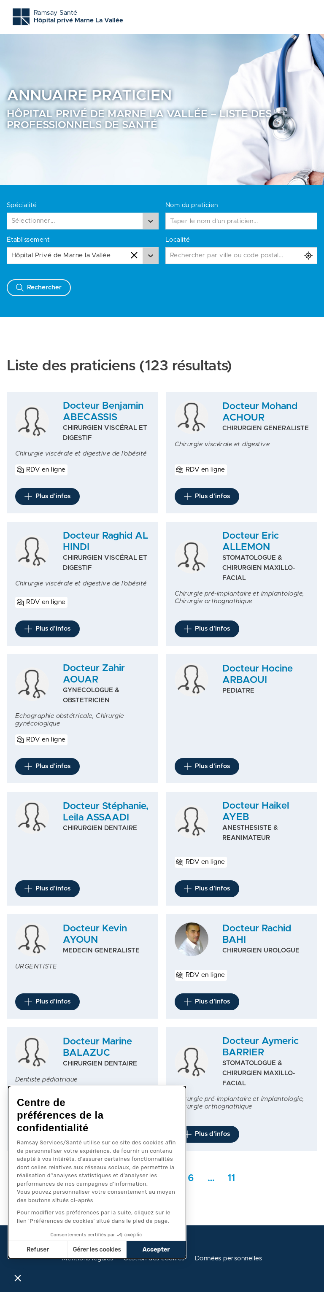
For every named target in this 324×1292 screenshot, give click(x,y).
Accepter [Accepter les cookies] (156, 1249)
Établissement (28, 240)
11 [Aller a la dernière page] (231, 1178)
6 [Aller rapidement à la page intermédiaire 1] (191, 1178)
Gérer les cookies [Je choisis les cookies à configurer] (97, 1249)
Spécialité (22, 205)
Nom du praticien (191, 205)
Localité (177, 240)
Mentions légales (87, 1258)
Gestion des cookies (153, 1258)
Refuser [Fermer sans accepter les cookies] (38, 1249)
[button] (18, 1278)
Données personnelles (228, 1258)
